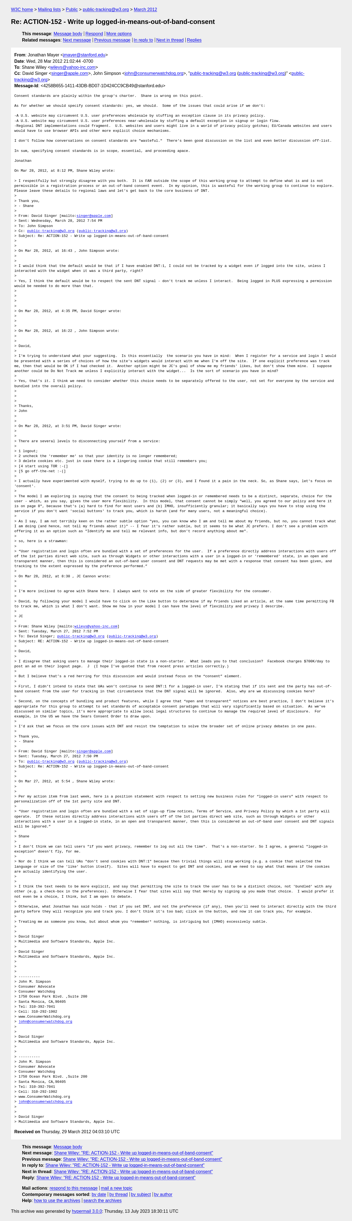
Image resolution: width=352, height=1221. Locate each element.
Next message (77, 40)
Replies (194, 40)
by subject (141, 1194)
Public (72, 9)
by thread (118, 1194)
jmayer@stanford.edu (84, 55)
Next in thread (170, 40)
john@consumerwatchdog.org (154, 73)
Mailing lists (49, 9)
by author (163, 1194)
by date (99, 1194)
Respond (94, 33)
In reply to (143, 40)
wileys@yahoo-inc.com (72, 67)
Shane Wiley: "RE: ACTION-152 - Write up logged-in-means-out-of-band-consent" (133, 1153)
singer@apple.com (69, 73)
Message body (68, 33)
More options (119, 33)
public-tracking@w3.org (106, 9)
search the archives (103, 1200)
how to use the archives (57, 1200)
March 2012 (145, 9)
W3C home (22, 9)
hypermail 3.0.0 (87, 1211)
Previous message (112, 40)
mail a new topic (117, 1188)
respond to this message (73, 1188)
